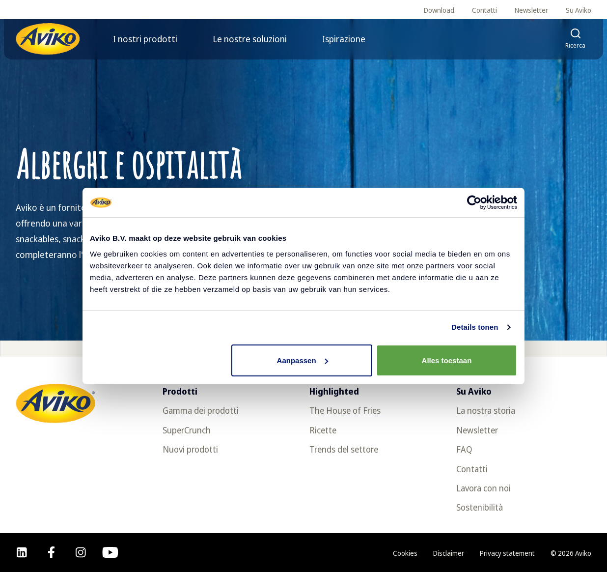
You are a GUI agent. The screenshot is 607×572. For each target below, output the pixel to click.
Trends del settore (343, 449)
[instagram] (81, 552)
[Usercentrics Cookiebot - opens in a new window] (474, 202)
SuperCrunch (187, 430)
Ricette (322, 430)
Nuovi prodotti (190, 449)
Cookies (405, 553)
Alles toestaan (447, 360)
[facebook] (51, 552)
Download (439, 10)
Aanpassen (302, 360)
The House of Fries (345, 410)
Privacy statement (507, 553)
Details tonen (474, 327)
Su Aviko (578, 10)
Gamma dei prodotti (201, 410)
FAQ (464, 449)
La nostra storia (485, 410)
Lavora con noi (483, 488)
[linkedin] (22, 552)
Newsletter (531, 10)
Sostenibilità (479, 507)
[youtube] (110, 552)
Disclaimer (448, 553)
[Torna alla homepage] (48, 38)
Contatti (484, 10)
